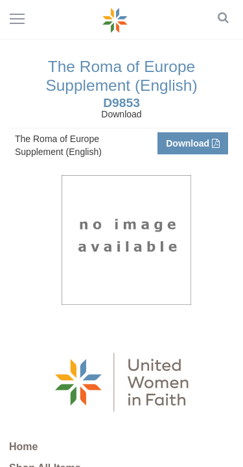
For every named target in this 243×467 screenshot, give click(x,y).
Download (193, 143)
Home (23, 446)
